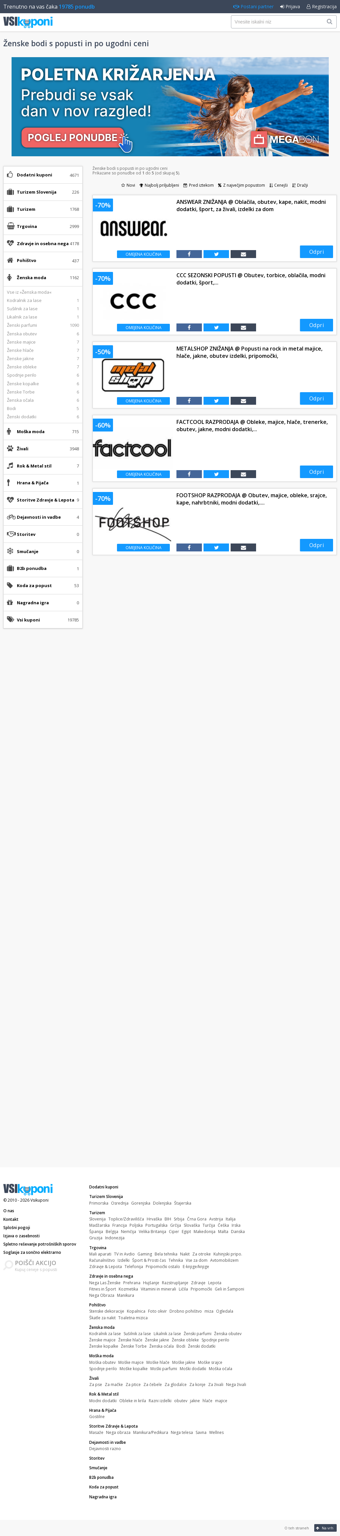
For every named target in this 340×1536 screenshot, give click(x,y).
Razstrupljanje (175, 1283)
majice (221, 1401)
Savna (201, 1432)
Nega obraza (118, 1432)
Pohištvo (97, 1305)
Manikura (125, 1295)
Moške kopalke (134, 1368)
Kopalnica (136, 1311)
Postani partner (253, 6)
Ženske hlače (130, 1340)
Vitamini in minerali (158, 1289)
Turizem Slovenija (106, 1196)
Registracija (322, 6)
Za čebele (152, 1384)
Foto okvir (157, 1311)
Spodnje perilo (215, 1340)
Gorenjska (140, 1203)
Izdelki (124, 1260)
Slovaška (192, 1225)
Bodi (180, 1346)
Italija (231, 1219)
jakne (195, 1401)
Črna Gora (197, 1219)
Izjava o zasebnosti (21, 1236)
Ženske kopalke (103, 1346)
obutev (180, 1401)
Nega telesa (182, 1432)
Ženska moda (102, 1327)
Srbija (179, 1219)
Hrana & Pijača (102, 1410)
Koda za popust (34, 585)
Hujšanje (151, 1283)
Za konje (197, 1384)
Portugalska (156, 1225)
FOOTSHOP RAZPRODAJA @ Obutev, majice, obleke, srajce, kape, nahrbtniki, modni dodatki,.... (251, 499)
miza (209, 1311)
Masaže (96, 1432)
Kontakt (11, 1219)
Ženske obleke (185, 1340)
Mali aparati (100, 1254)
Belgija (112, 1231)
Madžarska (99, 1225)
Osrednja (120, 1203)
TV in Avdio (124, 1254)
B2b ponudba (32, 568)
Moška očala (220, 1368)
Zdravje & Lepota (105, 1266)
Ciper (174, 1231)
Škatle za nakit (102, 1318)
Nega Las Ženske (105, 1283)
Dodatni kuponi (34, 175)
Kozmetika (128, 1289)
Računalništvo (102, 1260)
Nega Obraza (101, 1295)
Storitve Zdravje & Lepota (113, 1426)
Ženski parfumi (197, 1333)
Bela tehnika (166, 1254)
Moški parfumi (163, 1368)
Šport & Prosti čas (149, 1260)
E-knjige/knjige (196, 1266)
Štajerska (182, 1203)
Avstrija (216, 1219)
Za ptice (133, 1384)
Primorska (98, 1203)
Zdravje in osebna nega (111, 1276)
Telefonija (134, 1266)
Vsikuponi (39, 1200)
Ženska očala (161, 1346)
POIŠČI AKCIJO (35, 1263)
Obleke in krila (132, 1401)
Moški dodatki (193, 1368)
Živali (94, 1378)
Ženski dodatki (201, 1346)
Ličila (183, 1289)
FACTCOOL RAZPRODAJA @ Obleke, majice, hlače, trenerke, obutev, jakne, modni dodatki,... (252, 425)
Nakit (185, 1254)
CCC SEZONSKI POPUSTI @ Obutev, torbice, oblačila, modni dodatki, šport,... (250, 279)
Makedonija (204, 1231)
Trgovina (97, 1248)
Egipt (186, 1231)
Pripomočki (201, 1289)
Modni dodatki (103, 1401)
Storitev (26, 534)
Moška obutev (102, 1362)
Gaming (144, 1254)
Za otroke (201, 1254)
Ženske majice (102, 1340)
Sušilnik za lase (137, 1333)
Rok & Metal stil (104, 1394)
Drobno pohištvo (186, 1311)
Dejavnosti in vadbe (107, 1442)
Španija (96, 1231)
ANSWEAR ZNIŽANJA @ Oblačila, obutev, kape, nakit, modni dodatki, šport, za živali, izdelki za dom (251, 205)
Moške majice (131, 1362)
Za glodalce (176, 1384)
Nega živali (236, 1384)
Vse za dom (197, 1260)
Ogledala (224, 1311)
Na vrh (324, 1527)
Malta (223, 1231)
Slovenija (97, 1219)
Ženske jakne (157, 1340)
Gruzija (95, 1238)
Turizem (97, 1213)
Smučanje (27, 551)
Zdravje (198, 1283)
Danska (238, 1231)
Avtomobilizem (224, 1260)
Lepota (214, 1283)
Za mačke (114, 1384)
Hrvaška (154, 1219)
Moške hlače (158, 1362)
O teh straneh (296, 1527)
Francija (119, 1225)
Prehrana (131, 1283)
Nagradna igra (33, 603)
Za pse (95, 1384)
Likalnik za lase (167, 1333)
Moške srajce (210, 1362)
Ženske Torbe (134, 1346)
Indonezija (115, 1238)
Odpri (316, 251)
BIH (168, 1219)
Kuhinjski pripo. (227, 1254)
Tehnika (176, 1260)
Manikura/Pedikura (150, 1432)
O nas (8, 1211)
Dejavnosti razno (105, 1448)
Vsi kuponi (28, 620)
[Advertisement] (43, 738)
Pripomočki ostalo (163, 1266)
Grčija (175, 1225)
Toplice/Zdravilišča (126, 1219)
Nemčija (128, 1231)
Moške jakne (183, 1362)
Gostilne (97, 1416)
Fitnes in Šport (102, 1289)
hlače (207, 1401)
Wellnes (216, 1432)
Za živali (215, 1384)
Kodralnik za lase (105, 1333)
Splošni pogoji (16, 1227)
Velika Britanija (152, 1231)
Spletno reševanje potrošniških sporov (39, 1244)
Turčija (209, 1225)
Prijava (290, 6)
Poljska (136, 1225)
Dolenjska (162, 1203)
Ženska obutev (228, 1333)
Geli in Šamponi (229, 1289)
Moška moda (101, 1356)
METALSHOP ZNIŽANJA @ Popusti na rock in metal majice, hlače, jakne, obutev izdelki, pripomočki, (249, 352)
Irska (236, 1225)
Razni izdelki (160, 1401)
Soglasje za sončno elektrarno (32, 1252)
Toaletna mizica (133, 1318)
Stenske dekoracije (106, 1311)
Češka (223, 1225)
